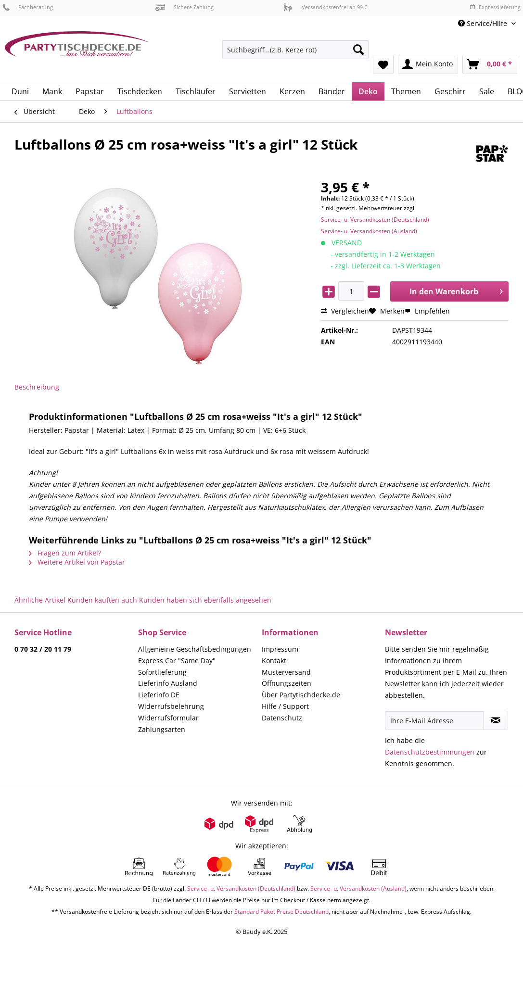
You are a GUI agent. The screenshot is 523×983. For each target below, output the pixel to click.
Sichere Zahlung (184, 7)
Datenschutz (282, 717)
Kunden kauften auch (102, 600)
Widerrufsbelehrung (171, 706)
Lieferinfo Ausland (167, 683)
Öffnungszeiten (286, 683)
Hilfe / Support (285, 706)
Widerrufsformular (168, 717)
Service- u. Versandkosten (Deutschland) (375, 219)
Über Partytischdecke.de (301, 694)
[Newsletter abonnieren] (496, 720)
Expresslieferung (495, 7)
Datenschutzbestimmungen (429, 751)
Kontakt (274, 660)
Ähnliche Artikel (39, 600)
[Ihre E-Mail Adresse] (434, 720)
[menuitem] (295, 54)
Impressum (280, 649)
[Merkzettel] (383, 64)
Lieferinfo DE (158, 694)
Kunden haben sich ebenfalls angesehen (205, 600)
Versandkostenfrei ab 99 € (325, 7)
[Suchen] (358, 49)
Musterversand (286, 672)
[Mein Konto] (428, 64)
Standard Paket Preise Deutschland (281, 911)
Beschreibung (36, 386)
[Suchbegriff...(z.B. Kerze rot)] (295, 49)
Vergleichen (345, 310)
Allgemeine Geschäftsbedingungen (194, 649)
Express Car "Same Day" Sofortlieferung (177, 666)
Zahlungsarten (161, 729)
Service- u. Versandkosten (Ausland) (369, 231)
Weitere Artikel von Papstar (77, 562)
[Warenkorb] (489, 64)
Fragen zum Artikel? (65, 552)
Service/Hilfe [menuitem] (483, 23)
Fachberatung (27, 7)
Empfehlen (427, 310)
